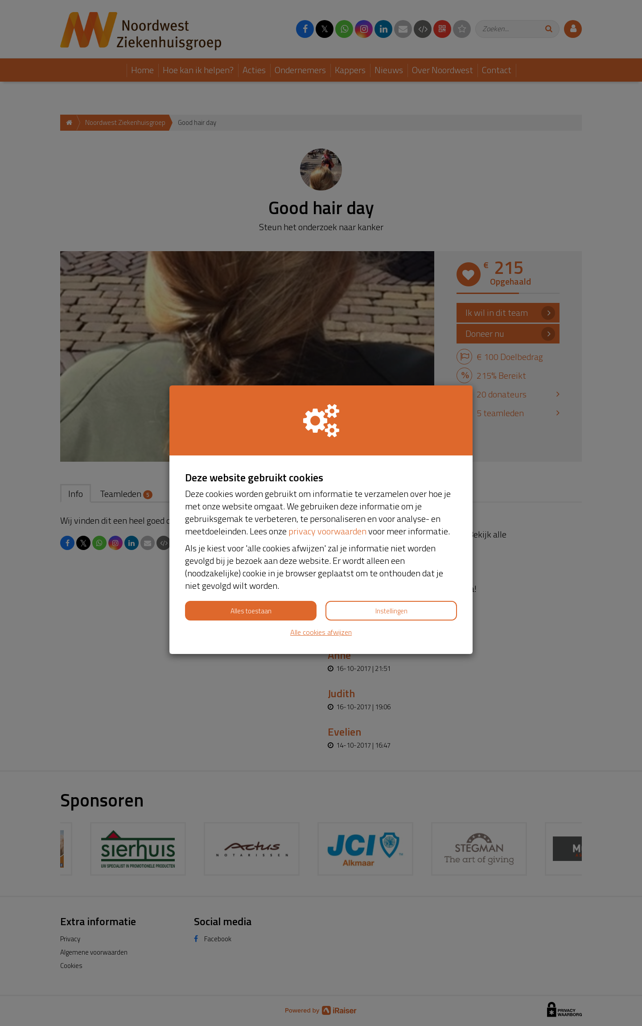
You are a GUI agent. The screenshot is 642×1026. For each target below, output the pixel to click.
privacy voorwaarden (327, 531)
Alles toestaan (251, 611)
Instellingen (391, 611)
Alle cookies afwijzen (321, 632)
